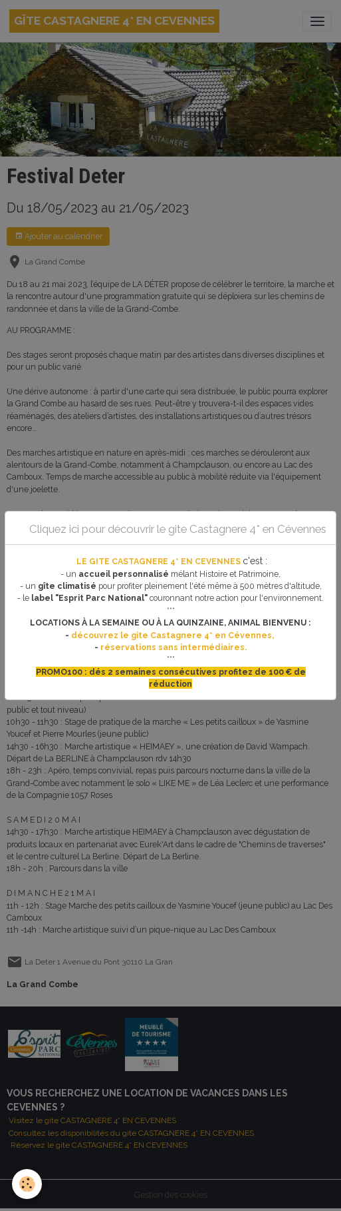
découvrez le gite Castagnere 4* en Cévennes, (173, 635)
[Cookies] (27, 1184)
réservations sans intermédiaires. (173, 647)
